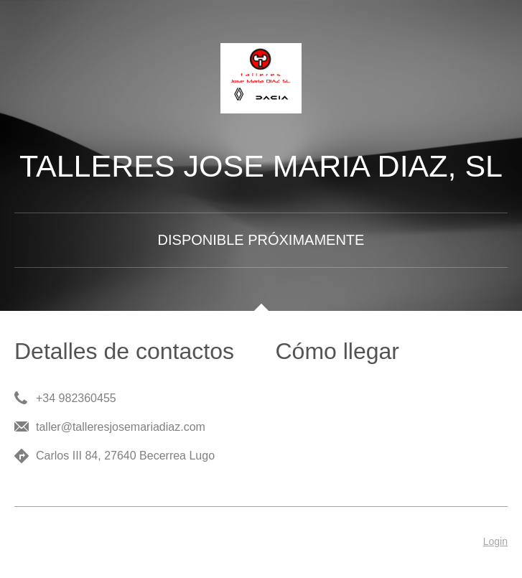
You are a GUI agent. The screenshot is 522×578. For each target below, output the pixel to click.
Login (495, 541)
